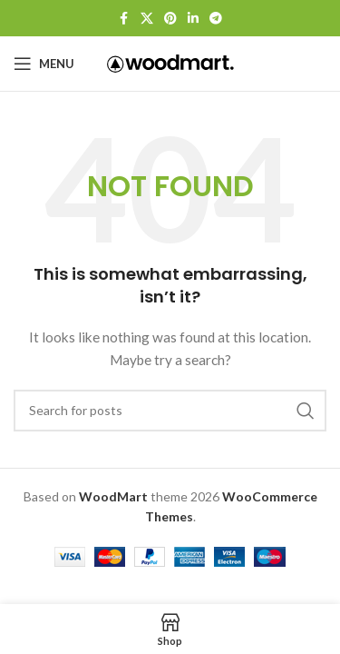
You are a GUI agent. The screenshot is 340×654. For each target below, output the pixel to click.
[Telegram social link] (216, 18)
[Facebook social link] (124, 18)
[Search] (170, 410)
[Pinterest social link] (170, 18)
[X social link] (147, 18)
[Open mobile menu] (44, 63)
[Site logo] (170, 62)
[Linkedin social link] (193, 18)
